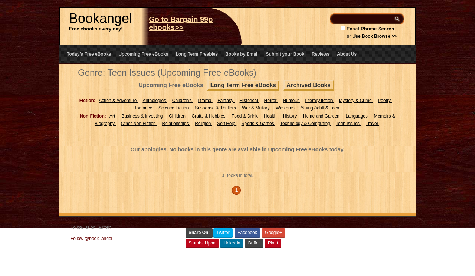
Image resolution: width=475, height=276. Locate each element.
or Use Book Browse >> (372, 36)
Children (178, 116)
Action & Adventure (118, 100)
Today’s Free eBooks (89, 54)
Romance (143, 108)
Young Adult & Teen (320, 108)
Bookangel (100, 18)
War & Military (256, 108)
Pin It (273, 243)
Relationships (176, 123)
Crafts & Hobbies (209, 116)
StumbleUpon (202, 243)
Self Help (226, 123)
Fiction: (87, 100)
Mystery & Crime (356, 100)
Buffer (254, 243)
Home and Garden (322, 116)
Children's (182, 100)
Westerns (286, 108)
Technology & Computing (305, 123)
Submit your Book (285, 54)
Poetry (385, 100)
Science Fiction (174, 108)
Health (271, 116)
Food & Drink (245, 116)
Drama (205, 100)
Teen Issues (348, 123)
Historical (249, 100)
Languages (357, 116)
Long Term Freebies (197, 54)
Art (113, 116)
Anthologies (154, 100)
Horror (271, 100)
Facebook (247, 232)
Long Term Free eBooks (243, 85)
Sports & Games (258, 123)
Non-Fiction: (93, 116)
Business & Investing (142, 116)
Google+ (273, 232)
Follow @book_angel (91, 238)
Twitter (222, 232)
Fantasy (226, 100)
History (290, 116)
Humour (291, 100)
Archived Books (308, 85)
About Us (347, 54)
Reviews (321, 54)
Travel (372, 123)
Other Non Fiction (139, 123)
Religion (203, 123)
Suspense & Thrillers (216, 108)
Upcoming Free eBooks (143, 54)
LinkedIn (231, 243)
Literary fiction (319, 100)
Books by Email (241, 54)
